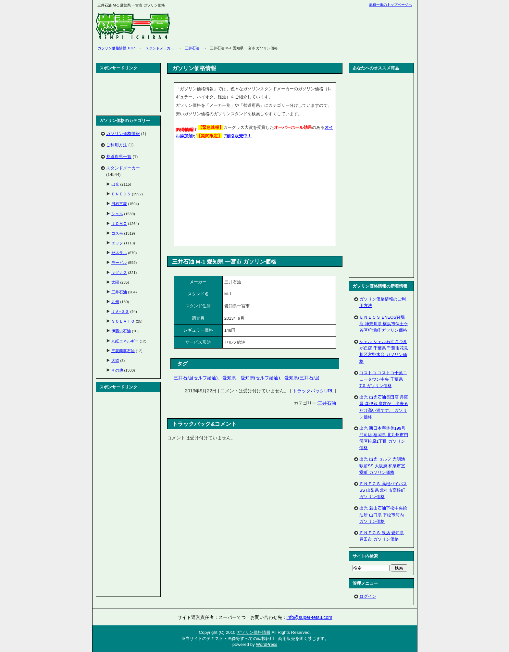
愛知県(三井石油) (301, 377)
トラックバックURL (312, 390)
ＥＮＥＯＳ (121, 194)
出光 (115, 184)
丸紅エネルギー (125, 341)
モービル (119, 262)
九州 (115, 302)
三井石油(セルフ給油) (196, 377)
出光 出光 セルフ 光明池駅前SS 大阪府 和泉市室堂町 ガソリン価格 (382, 465)
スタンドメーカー (159, 48)
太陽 (115, 282)
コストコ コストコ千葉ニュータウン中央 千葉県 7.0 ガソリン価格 (383, 379)
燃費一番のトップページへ (390, 4)
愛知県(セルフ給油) (260, 377)
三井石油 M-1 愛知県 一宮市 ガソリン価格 (224, 261)
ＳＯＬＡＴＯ (123, 321)
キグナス (119, 272)
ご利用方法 (116, 144)
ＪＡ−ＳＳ (120, 311)
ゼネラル (119, 253)
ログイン (367, 596)
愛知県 (229, 377)
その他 (117, 370)
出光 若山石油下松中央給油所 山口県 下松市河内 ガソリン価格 (383, 514)
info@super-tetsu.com (309, 617)
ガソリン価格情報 (123, 133)
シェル (117, 214)
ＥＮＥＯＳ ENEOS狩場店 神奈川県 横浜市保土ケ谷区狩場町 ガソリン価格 (383, 324)
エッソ (117, 243)
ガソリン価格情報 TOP (116, 48)
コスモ (117, 233)
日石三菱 (119, 204)
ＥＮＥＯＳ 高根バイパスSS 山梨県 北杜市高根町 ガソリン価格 (383, 490)
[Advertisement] (230, 193)
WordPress (266, 644)
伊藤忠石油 (121, 331)
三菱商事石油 (123, 351)
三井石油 (192, 48)
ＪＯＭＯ (119, 223)
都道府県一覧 (118, 156)
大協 (115, 360)
